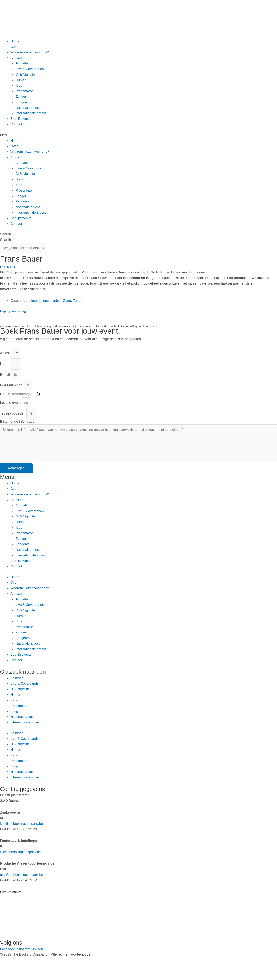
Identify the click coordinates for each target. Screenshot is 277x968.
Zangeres (23, 102)
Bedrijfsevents (21, 119)
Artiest (5, 354)
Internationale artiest (31, 113)
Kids (19, 85)
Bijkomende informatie (17, 425)
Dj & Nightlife (26, 74)
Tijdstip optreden (13, 416)
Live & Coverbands (30, 69)
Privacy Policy (11, 896)
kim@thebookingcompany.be (22, 828)
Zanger (21, 96)
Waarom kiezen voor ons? (30, 52)
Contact (16, 124)
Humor (21, 80)
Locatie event (11, 405)
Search (5, 234)
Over (14, 47)
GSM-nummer (11, 387)
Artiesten (17, 58)
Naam (5, 365)
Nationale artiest (28, 108)
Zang (68, 301)
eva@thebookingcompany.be (22, 879)
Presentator (24, 91)
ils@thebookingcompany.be (21, 856)
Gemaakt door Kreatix (113, 959)
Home (15, 41)
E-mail (5, 376)
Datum (5, 396)
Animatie (22, 63)
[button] (138, 135)
